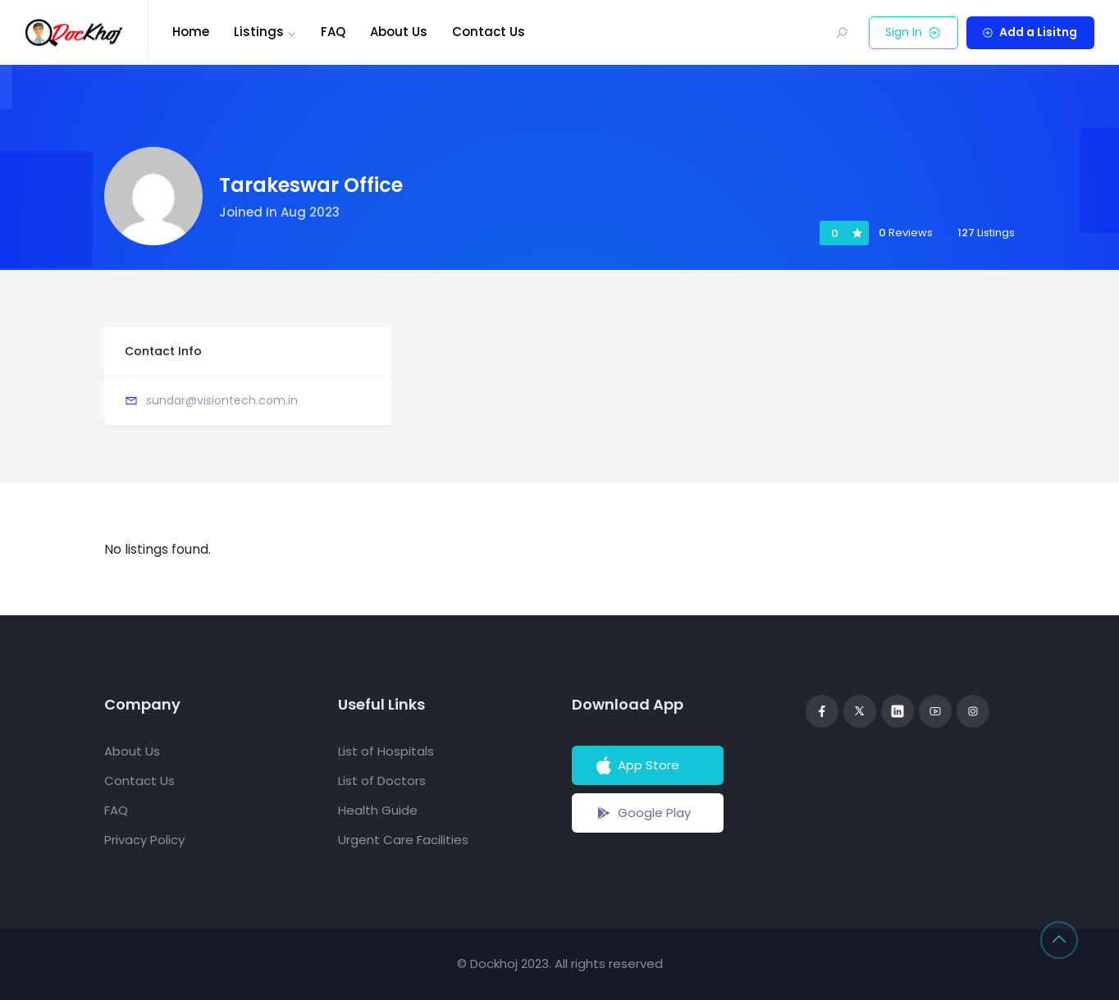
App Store (636, 765)
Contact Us (488, 31)
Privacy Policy (144, 839)
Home (190, 31)
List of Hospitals (386, 751)
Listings (259, 31)
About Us (398, 31)
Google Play (642, 813)
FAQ (333, 31)
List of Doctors (382, 780)
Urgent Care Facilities (403, 839)
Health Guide (378, 810)
